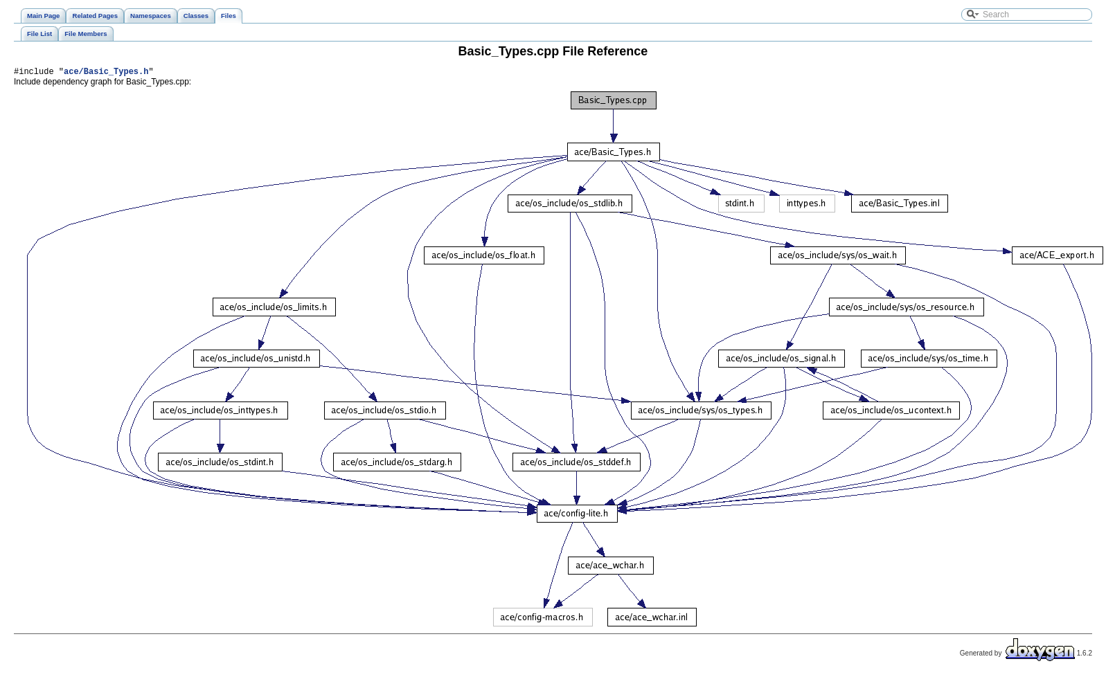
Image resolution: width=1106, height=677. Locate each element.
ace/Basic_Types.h (106, 73)
